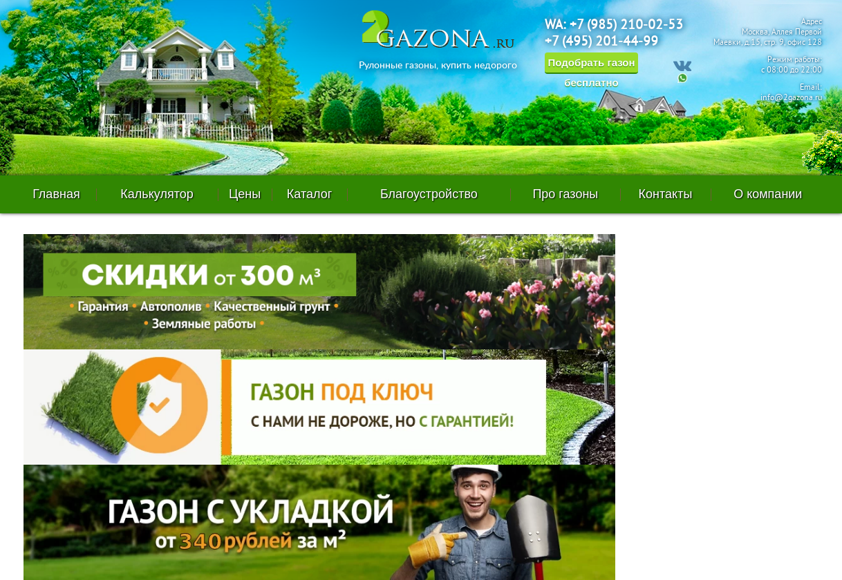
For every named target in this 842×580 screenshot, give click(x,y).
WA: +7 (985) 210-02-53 (614, 25)
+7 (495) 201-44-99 (601, 42)
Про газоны (565, 194)
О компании (767, 194)
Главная (56, 194)
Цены (245, 194)
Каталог (309, 194)
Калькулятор (156, 194)
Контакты (666, 194)
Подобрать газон (591, 65)
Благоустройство (429, 194)
